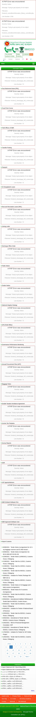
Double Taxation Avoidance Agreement (13, 403)
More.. (33, 690)
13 (19, 650)
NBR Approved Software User (10, 522)
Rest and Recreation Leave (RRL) (12, 206)
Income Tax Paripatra (8, 423)
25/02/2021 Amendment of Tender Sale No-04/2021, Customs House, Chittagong (16, 619)
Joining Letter (6, 226)
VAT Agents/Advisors (8, 482)
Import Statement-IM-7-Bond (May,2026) (14, 667)
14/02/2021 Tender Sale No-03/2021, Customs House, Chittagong (17, 638)
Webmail (17, 59)
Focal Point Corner (7, 108)
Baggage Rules (6, 384)
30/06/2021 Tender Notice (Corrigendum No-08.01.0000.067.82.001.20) (16, 553)
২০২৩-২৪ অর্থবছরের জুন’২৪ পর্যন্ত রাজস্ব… (14, 672)
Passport (4, 167)
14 (24, 650)
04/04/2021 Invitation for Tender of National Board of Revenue (18, 610)
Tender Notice (6, 285)
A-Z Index (13, 698)
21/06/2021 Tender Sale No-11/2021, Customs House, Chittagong (17, 562)
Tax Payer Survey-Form (9, 55)
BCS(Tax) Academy (25, 698)
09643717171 (29, 49)
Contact (10, 59)
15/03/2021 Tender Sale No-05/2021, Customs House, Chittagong (17, 614)
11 (7, 650)
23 (20, 656)
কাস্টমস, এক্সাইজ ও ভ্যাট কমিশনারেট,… (12, 681)
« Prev (9, 644)
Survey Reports (6, 443)
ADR (3, 462)
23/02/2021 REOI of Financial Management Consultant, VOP (16, 624)
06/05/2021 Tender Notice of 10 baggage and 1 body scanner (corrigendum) (17, 586)
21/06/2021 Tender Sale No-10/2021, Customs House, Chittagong (17, 567)
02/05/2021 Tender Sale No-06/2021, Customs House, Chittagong (17, 595)
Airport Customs (6, 541)
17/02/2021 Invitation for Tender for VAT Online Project (17, 633)
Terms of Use (28, 696)
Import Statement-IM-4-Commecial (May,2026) (15, 669)
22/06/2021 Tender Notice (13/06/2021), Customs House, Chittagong (18, 558)
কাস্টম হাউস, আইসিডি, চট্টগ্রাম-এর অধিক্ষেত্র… (14, 679)
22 (15, 656)
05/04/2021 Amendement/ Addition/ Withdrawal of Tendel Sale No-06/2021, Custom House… (18, 600)
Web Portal (19, 55)
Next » (27, 656)
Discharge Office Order (8, 246)
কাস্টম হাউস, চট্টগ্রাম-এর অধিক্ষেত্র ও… (12, 676)
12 (13, 650)
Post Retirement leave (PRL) (10, 88)
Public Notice (6, 266)
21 (9, 656)
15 (30, 650)
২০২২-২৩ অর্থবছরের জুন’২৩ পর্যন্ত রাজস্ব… (14, 674)
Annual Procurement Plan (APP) (11, 364)
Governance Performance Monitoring (13, 344)
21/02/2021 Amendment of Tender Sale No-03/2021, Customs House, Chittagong (16, 628)
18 (19, 653)
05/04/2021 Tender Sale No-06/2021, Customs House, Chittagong (17, 605)
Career (26, 54)
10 (31, 647)
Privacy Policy (16, 696)
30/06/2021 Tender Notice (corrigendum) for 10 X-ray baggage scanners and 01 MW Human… (18, 548)
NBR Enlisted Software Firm (10, 502)
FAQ (4, 59)
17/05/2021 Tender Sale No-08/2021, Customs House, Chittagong (17, 581)
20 (30, 653)
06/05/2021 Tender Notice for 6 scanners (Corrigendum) (15, 591)
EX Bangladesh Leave (8, 187)
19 (24, 653)
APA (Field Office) (7, 325)
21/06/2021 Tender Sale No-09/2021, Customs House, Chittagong (17, 572)
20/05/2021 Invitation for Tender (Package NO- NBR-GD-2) (17, 577)
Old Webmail (22, 701)
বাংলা (31, 54)
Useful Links (5, 696)
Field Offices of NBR (8, 128)
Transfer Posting (7, 147)
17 (13, 653)
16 (7, 653)
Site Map (4, 698)
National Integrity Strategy (9, 305)
